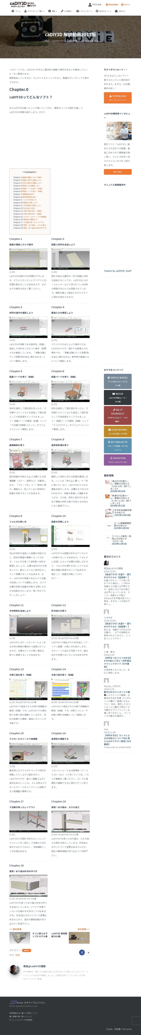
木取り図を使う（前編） (33, 211)
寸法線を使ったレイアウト (33, 222)
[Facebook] (82, 952)
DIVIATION (117, 459)
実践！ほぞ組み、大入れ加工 (34, 225)
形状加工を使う (29, 208)
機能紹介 (26, 950)
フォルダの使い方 (29, 200)
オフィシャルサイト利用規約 (20, 1020)
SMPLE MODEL (118, 381)
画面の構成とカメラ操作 (32, 177)
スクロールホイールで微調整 (34, 216)
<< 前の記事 (15, 929)
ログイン (125, 4)
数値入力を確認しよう (31, 185)
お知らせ (120, 11)
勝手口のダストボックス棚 (117, 692)
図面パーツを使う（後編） (32, 191)
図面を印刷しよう (30, 202)
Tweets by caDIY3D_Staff (117, 270)
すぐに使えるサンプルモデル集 (39, 935)
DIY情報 (66, 11)
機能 (52, 11)
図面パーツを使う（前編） (32, 188)
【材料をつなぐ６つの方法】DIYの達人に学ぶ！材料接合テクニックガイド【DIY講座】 (117, 662)
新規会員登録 (111, 4)
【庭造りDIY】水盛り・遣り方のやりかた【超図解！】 (117, 576)
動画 (17, 954)
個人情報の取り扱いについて (20, 1016)
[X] (88, 952)
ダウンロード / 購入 (34, 11)
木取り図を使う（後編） (33, 214)
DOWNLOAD (118, 97)
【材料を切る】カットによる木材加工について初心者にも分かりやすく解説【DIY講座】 (117, 740)
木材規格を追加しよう (32, 205)
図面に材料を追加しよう (32, 180)
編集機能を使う (28, 194)
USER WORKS (117, 431)
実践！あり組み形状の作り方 (34, 228)
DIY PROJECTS (118, 445)
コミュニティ (84, 11)
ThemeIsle (127, 1029)
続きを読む (117, 172)
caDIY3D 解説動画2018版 (59, 935)
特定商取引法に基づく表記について (23, 1013)
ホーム (15, 11)
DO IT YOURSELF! (118, 415)
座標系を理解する (30, 219)
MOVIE (118, 397)
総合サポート (103, 11)
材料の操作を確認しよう (32, 183)
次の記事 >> (83, 929)
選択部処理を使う (29, 197)
